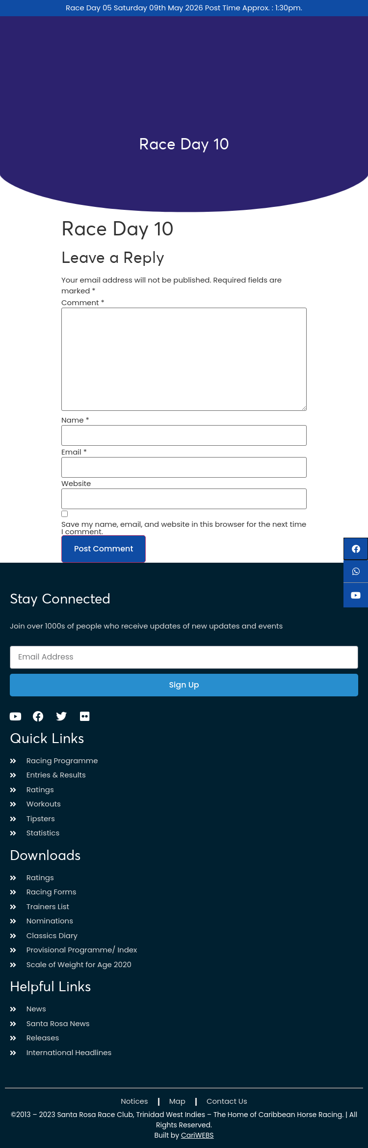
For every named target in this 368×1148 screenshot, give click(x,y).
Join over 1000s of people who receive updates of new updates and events (146, 626)
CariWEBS (197, 1135)
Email (74, 452)
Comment (83, 302)
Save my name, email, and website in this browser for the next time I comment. (183, 527)
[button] (355, 549)
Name (75, 420)
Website (76, 483)
